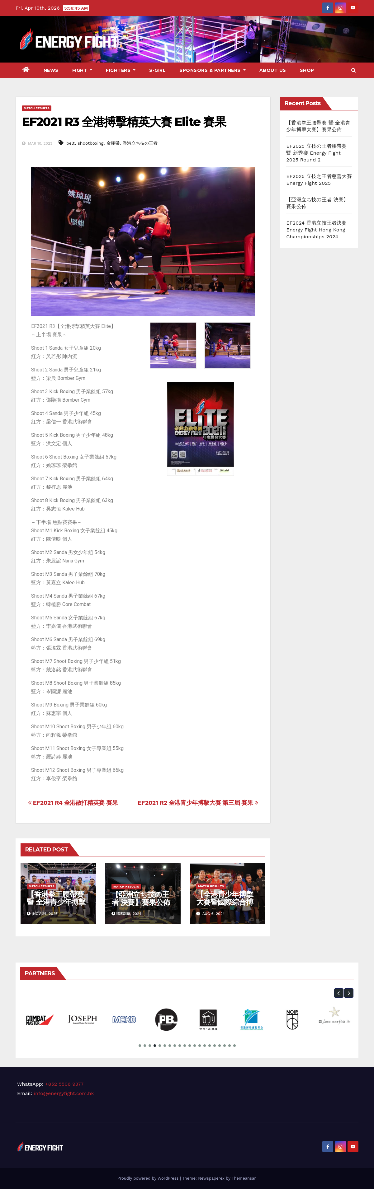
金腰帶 (113, 143)
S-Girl (157, 70)
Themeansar (244, 1178)
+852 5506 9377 (64, 1084)
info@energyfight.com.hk (64, 1093)
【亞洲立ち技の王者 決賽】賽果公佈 (140, 898)
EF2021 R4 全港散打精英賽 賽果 (73, 802)
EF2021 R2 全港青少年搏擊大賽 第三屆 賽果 (198, 802)
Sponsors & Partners (212, 70)
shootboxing (90, 143)
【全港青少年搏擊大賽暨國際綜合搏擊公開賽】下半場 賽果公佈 (224, 906)
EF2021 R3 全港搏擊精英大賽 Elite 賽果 (124, 121)
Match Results (37, 108)
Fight (82, 70)
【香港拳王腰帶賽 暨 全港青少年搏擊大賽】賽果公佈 (56, 902)
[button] (353, 70)
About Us (272, 70)
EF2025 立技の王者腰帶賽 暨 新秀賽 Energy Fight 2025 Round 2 (316, 153)
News (51, 70)
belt (70, 143)
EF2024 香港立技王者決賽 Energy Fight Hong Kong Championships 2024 (316, 230)
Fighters (120, 70)
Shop (307, 70)
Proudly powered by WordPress (148, 1178)
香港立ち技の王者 (140, 143)
